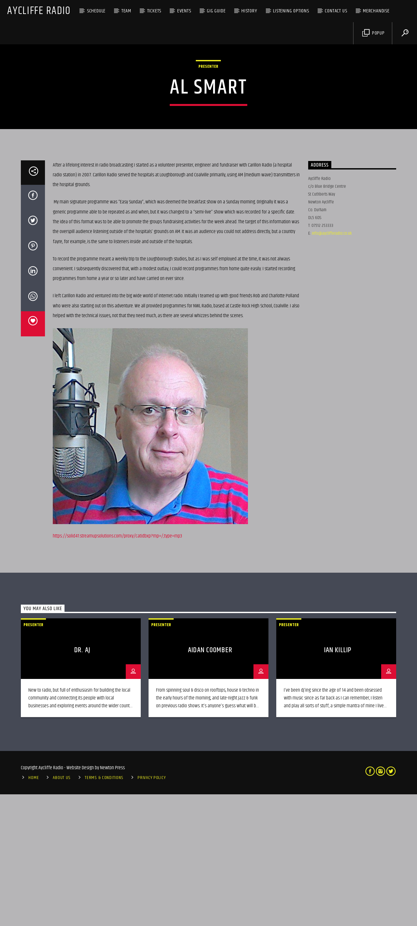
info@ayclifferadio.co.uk (332, 365)
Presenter (208, 132)
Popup (373, 33)
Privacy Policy (151, 909)
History (249, 11)
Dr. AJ (82, 781)
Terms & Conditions (104, 909)
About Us (62, 909)
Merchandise (376, 11)
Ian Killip (338, 781)
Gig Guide (216, 11)
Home (33, 909)
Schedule (96, 11)
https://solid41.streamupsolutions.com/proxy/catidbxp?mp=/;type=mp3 (117, 668)
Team (126, 11)
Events (184, 11)
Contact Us (336, 11)
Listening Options (291, 11)
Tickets (154, 11)
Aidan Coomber (210, 781)
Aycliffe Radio (39, 11)
